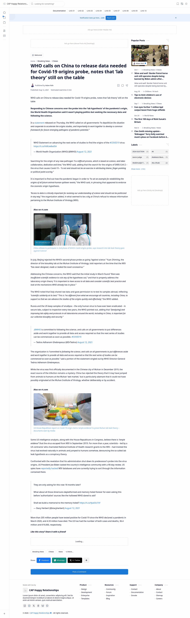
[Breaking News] (38, 551)
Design (84, 589)
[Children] (148, 91)
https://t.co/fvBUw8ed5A (45, 146)
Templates (85, 598)
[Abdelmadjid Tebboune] (140, 163)
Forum (109, 592)
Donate (134, 595)
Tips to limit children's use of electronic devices (147, 96)
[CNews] (51, 551)
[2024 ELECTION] (140, 151)
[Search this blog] (47, 3)
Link (102, 18)
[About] (4, 30)
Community (111, 589)
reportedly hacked (49, 468)
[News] (61, 551)
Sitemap (159, 595)
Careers (159, 598)
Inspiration (110, 595)
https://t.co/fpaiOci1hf (90, 502)
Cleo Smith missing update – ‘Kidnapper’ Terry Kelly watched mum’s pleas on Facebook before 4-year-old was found (150, 134)
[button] (4, 4)
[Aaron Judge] (140, 157)
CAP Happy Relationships (18, 3)
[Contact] (4, 35)
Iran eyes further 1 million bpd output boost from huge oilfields (149, 108)
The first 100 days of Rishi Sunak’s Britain (150, 120)
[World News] (149, 115)
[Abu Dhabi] (159, 163)
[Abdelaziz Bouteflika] (159, 157)
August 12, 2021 (84, 151)
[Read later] (118, 85)
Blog (108, 598)
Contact (134, 589)
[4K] (159, 151)
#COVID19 (114, 142)
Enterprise (85, 595)
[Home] (4, 12)
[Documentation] (59, 10)
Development (86, 592)
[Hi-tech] (155, 91)
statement (39, 122)
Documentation (137, 592)
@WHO (37, 329)
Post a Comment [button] (79, 572)
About (158, 589)
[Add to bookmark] (166, 47)
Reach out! (111, 18)
